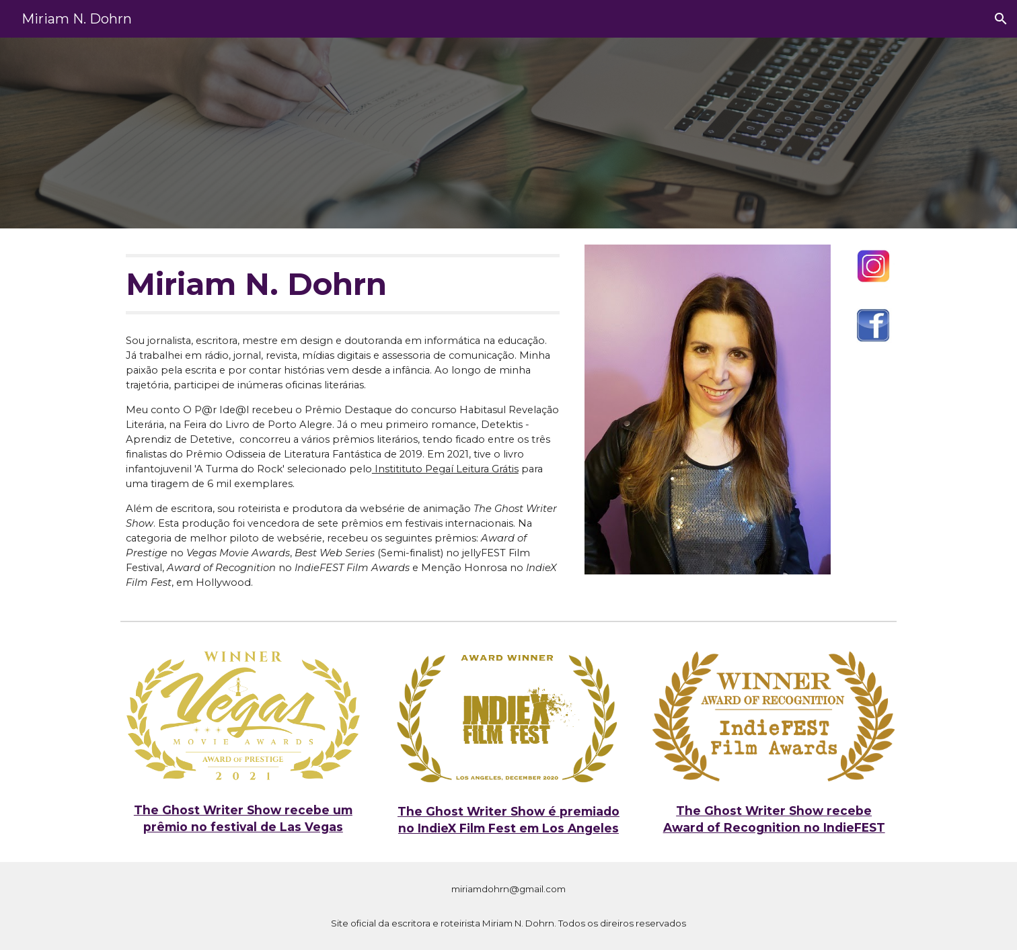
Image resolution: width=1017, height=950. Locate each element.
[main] (342, 284)
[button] (1001, 19)
